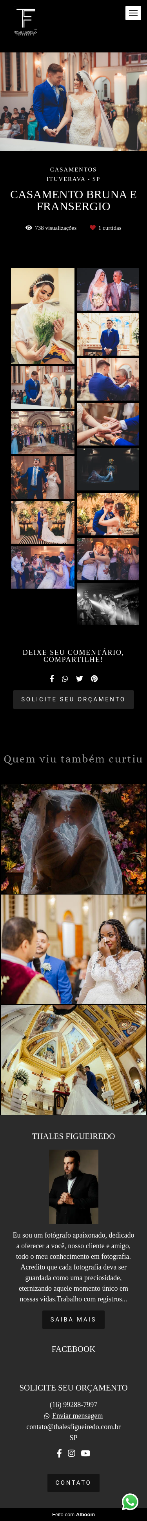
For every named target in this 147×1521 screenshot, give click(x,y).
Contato (74, 1482)
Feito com (73, 1514)
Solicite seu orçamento (73, 699)
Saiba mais (74, 1319)
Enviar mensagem (77, 1415)
